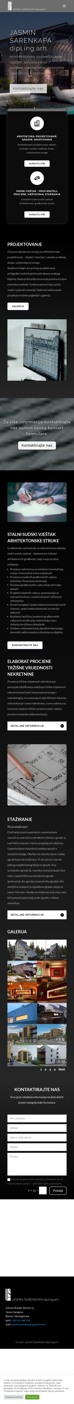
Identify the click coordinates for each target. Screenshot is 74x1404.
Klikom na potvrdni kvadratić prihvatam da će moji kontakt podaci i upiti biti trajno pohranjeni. (35, 1207)
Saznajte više (37, 163)
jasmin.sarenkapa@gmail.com (28, 1338)
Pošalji (58, 1216)
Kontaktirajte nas (28, 89)
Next (62, 1095)
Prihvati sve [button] (32, 1397)
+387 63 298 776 (21, 1334)
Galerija (18, 306)
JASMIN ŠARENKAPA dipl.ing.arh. (31, 41)
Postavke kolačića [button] (14, 1397)
